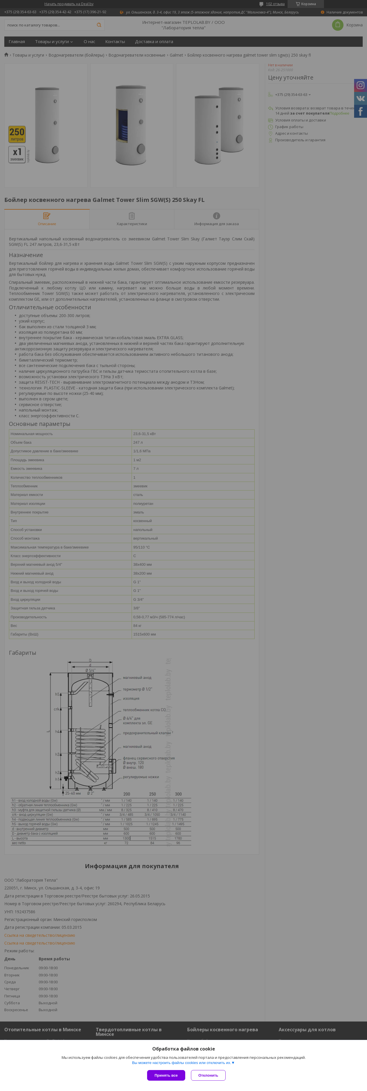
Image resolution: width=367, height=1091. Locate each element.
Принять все (166, 1075)
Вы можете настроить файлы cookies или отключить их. (181, 1063)
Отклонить (208, 1075)
